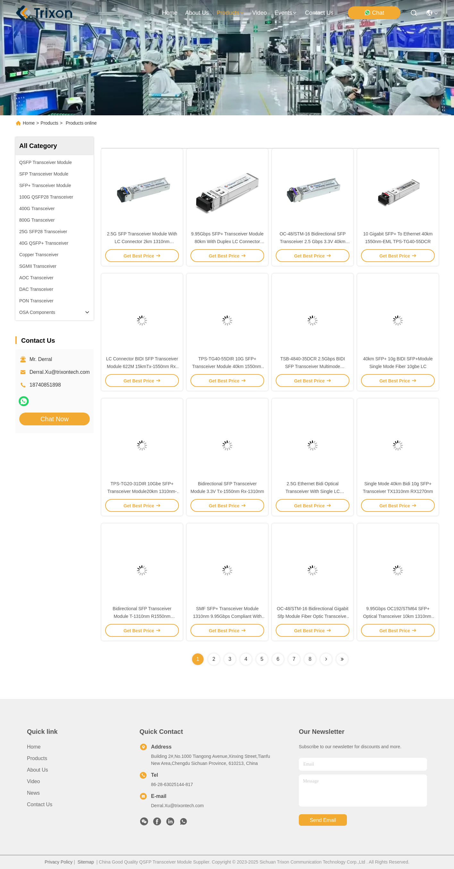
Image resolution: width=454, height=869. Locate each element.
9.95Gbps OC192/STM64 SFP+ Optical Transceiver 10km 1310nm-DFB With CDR (398, 616)
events (285, 13)
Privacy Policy (58, 862)
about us (197, 13)
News (33, 793)
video (259, 13)
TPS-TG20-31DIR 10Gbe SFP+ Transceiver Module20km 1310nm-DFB (142, 491)
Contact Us (39, 804)
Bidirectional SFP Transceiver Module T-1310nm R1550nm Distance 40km (142, 616)
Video (33, 781)
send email (323, 820)
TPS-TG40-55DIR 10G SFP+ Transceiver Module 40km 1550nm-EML (227, 366)
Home (169, 13)
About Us (37, 770)
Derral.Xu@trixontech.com (59, 372)
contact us (319, 13)
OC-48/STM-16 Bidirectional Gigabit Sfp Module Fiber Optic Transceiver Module (312, 616)
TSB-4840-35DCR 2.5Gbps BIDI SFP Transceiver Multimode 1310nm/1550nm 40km (312, 366)
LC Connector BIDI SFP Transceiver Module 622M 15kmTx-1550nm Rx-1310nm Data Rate (142, 366)
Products (49, 123)
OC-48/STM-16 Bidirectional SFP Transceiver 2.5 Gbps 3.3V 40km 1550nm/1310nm (313, 241)
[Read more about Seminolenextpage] (326, 659)
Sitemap (86, 862)
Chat (374, 12)
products (230, 13)
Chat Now (54, 418)
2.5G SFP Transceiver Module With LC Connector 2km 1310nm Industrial (142, 241)
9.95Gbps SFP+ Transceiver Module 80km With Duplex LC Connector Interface (227, 241)
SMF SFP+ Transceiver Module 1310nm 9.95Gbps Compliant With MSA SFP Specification (227, 616)
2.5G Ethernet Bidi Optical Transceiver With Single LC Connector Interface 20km (312, 491)
